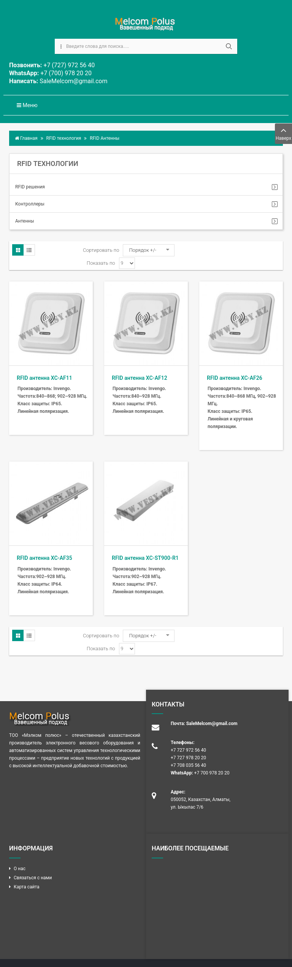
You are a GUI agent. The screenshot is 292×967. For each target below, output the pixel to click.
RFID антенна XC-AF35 (44, 558)
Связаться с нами (33, 877)
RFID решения (30, 187)
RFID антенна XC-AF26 (234, 378)
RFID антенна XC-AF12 (139, 378)
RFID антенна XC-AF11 (44, 378)
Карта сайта (27, 887)
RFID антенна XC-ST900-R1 (145, 558)
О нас (19, 868)
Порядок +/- (142, 250)
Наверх (283, 133)
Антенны (24, 221)
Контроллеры (29, 204)
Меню (27, 105)
